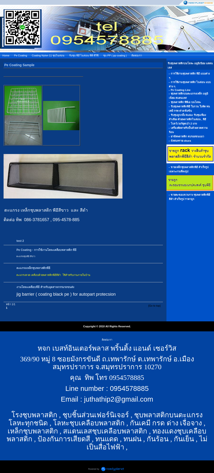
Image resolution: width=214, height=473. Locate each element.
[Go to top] (154, 305)
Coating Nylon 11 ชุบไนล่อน (48, 55)
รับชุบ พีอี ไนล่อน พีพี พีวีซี (83, 55)
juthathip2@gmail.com (118, 399)
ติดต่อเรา (136, 55)
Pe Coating (20, 55)
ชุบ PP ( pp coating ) (115, 55)
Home (5, 55)
